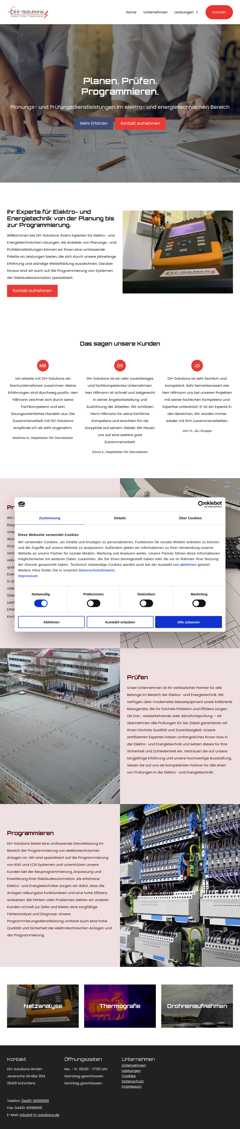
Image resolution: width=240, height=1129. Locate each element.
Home (131, 12)
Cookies (129, 1075)
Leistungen (184, 12)
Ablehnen (51, 622)
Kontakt (219, 12)
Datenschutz (133, 1081)
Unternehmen (155, 12)
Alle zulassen (188, 622)
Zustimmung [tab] (49, 518)
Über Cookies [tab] (190, 518)
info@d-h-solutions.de (39, 1114)
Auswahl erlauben (120, 622)
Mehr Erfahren (94, 123)
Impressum (28, 576)
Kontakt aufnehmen (140, 123)
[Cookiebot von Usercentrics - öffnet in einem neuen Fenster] (201, 504)
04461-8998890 (35, 1100)
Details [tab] (120, 518)
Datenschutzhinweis (97, 570)
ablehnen (188, 564)
